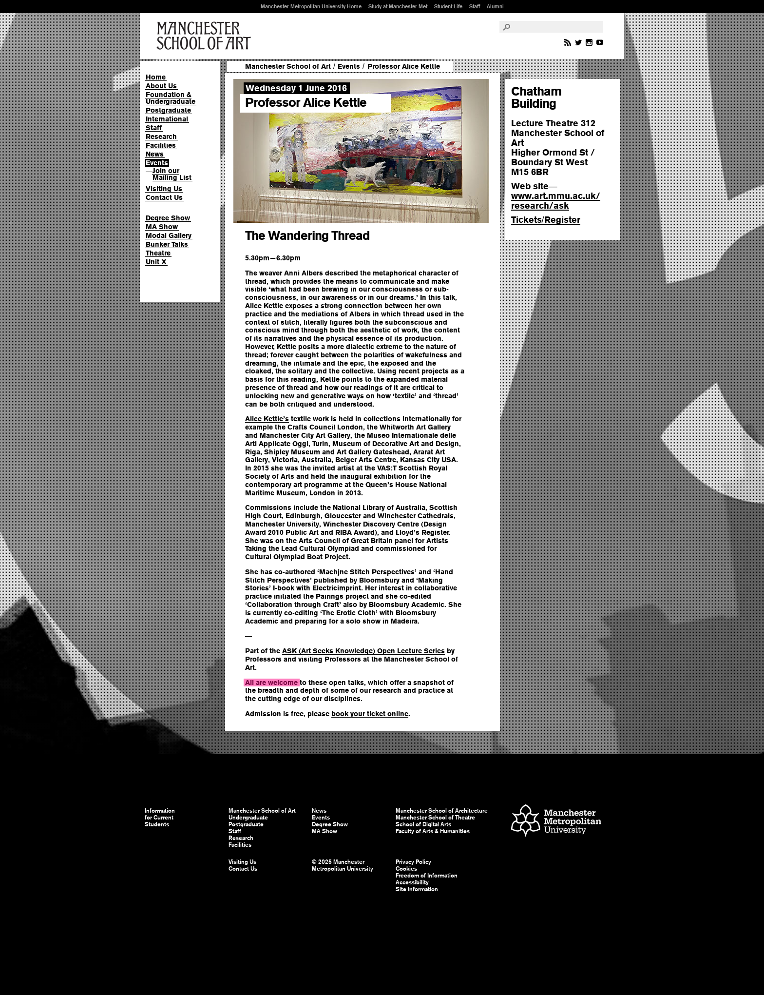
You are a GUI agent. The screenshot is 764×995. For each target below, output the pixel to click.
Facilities (161, 145)
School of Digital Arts (423, 824)
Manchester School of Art (206, 36)
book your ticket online (369, 714)
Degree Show (168, 218)
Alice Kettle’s (267, 419)
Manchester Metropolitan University (556, 821)
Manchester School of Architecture (442, 810)
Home (156, 77)
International (167, 119)
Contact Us (164, 197)
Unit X (156, 262)
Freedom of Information (427, 875)
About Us (161, 86)
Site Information (417, 889)
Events (157, 163)
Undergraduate (248, 817)
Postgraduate (168, 110)
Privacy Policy (413, 861)
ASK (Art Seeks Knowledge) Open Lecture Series (363, 651)
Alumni (495, 6)
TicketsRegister (545, 220)
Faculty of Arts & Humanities (433, 831)
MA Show (162, 227)
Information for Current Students (160, 817)
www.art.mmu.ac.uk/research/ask (555, 201)
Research (161, 136)
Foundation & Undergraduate (170, 98)
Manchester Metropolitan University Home (311, 6)
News (155, 154)
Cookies (406, 868)
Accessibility (412, 882)
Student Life (448, 6)
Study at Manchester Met (397, 6)
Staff (474, 6)
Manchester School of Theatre (435, 817)
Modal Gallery (168, 235)
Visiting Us (164, 189)
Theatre (158, 253)
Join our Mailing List (172, 174)
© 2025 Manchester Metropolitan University (342, 865)
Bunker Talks (167, 244)
